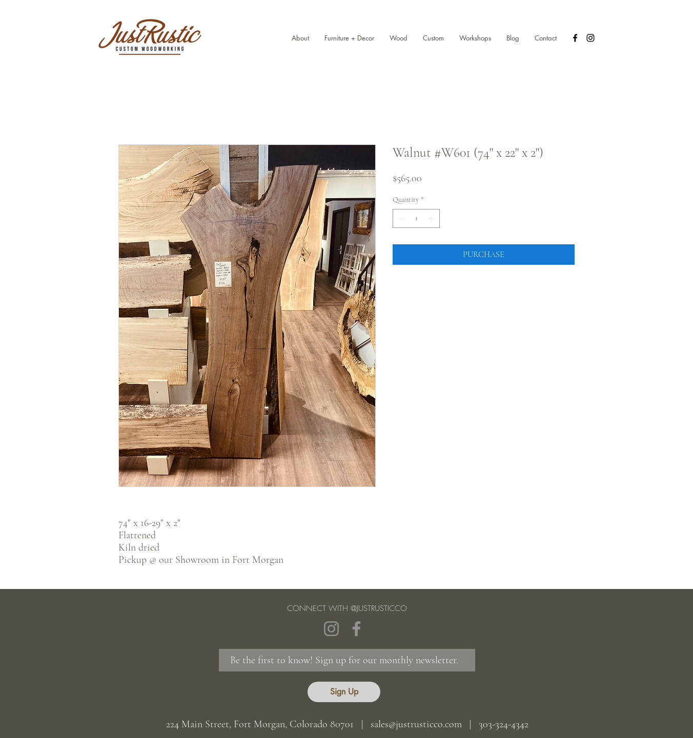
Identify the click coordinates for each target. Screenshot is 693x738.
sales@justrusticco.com (416, 724)
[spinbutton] (416, 218)
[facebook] (575, 38)
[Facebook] (356, 629)
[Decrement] (400, 218)
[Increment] (431, 218)
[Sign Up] (344, 692)
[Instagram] (331, 629)
